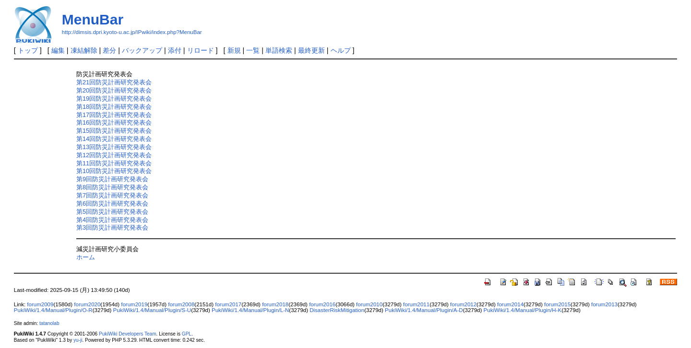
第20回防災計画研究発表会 (114, 90)
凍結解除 (84, 50)
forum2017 (228, 304)
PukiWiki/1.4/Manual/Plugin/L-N (250, 310)
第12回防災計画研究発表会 (114, 155)
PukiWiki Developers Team (127, 333)
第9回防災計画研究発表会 (112, 179)
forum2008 (181, 304)
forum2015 (557, 304)
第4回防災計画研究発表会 (112, 219)
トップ (28, 50)
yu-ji (77, 340)
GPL (186, 333)
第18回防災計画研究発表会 (114, 106)
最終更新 (311, 50)
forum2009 (40, 304)
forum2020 (87, 304)
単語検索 (278, 50)
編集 (58, 50)
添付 (174, 50)
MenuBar (92, 19)
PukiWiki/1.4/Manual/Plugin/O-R (53, 310)
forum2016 (322, 304)
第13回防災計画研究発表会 (114, 147)
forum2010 (369, 304)
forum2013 (604, 304)
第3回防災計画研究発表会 (112, 227)
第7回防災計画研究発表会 (112, 195)
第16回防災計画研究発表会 (114, 122)
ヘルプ (341, 50)
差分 (109, 50)
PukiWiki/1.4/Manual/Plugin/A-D (424, 310)
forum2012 (463, 304)
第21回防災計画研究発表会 (114, 82)
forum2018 (275, 304)
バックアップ (142, 50)
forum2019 (134, 304)
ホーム (85, 257)
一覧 (253, 50)
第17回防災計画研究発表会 (114, 114)
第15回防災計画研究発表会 (114, 130)
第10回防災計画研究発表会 (114, 170)
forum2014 (510, 304)
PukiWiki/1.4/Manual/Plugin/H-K (523, 310)
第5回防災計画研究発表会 (112, 211)
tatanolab (49, 323)
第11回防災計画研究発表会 (114, 163)
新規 (234, 50)
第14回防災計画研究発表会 (114, 138)
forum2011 (416, 304)
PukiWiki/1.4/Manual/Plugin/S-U (152, 310)
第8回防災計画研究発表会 (112, 187)
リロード (200, 50)
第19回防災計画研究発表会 (114, 98)
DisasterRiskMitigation (337, 310)
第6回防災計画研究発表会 (112, 203)
